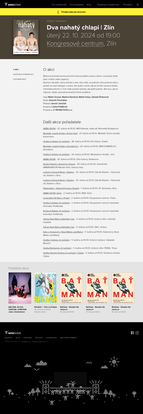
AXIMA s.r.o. (26, 341)
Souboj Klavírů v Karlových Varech (59, 164)
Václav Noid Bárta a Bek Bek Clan (58, 219)
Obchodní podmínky (68, 338)
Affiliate (39, 338)
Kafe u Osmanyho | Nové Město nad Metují (63, 232)
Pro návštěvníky (59, 4)
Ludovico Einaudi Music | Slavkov (58, 172)
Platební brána (37, 341)
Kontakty (9, 338)
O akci (16, 70)
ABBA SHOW (49, 128)
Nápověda (27, 338)
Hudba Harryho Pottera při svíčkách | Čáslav (63, 253)
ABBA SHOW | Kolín (52, 193)
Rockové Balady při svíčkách (56, 211)
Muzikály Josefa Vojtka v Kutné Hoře (60, 133)
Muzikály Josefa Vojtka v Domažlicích (60, 146)
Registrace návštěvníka (108, 4)
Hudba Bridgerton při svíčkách (57, 248)
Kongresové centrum (75, 43)
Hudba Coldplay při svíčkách (56, 141)
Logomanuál (51, 338)
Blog (89, 4)
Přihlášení (127, 4)
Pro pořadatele (77, 4)
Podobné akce (19, 79)
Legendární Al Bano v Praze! (56, 198)
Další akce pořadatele (23, 74)
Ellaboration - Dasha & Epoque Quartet (61, 188)
